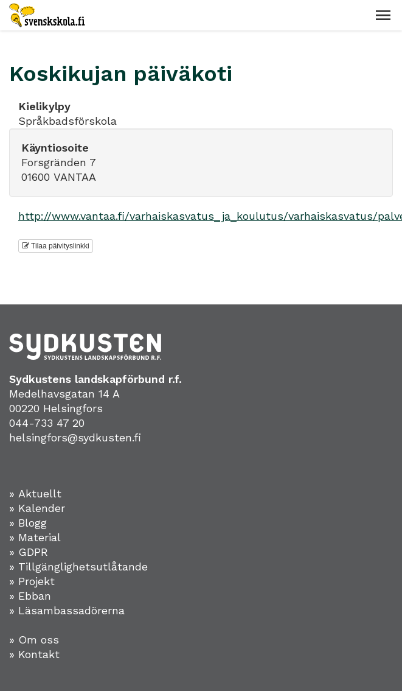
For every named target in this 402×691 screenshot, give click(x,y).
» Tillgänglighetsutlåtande (78, 566)
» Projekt (32, 581)
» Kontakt (34, 654)
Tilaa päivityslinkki (55, 246)
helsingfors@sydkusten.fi (75, 437)
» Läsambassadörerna (67, 610)
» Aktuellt (35, 493)
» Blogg (28, 522)
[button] (383, 15)
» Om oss (34, 639)
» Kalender (37, 508)
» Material (35, 537)
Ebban (34, 595)
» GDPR (28, 551)
